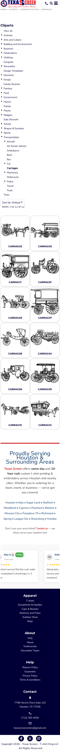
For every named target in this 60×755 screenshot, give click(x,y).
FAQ (30, 638)
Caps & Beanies (30, 609)
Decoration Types (30, 650)
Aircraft (11, 141)
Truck (10, 190)
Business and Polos (30, 613)
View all (8, 30)
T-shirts (30, 600)
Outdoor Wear (30, 617)
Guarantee (30, 671)
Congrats (8, 62)
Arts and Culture (12, 39)
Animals (8, 35)
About (30, 642)
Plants (7, 110)
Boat (9, 155)
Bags (30, 621)
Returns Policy (30, 667)
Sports (7, 132)
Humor (7, 101)
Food (6, 93)
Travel (10, 186)
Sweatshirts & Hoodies (30, 604)
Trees (6, 194)
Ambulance (13, 150)
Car (9, 163)
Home (3, 10)
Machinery (12, 172)
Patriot (7, 106)
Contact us (42, 528)
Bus (9, 159)
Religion (8, 115)
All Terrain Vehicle (16, 146)
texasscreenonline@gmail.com (30, 727)
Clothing (8, 57)
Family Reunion (12, 84)
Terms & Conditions (30, 679)
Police (10, 181)
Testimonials (30, 646)
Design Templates (13, 70)
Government (10, 97)
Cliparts (13, 10)
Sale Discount (11, 119)
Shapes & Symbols (14, 128)
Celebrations (10, 53)
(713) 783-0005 (30, 717)
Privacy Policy (30, 675)
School (7, 124)
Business (8, 48)
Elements (9, 75)
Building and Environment (18, 44)
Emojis (7, 79)
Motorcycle (13, 177)
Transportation (30, 10)
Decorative (9, 66)
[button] (51, 3)
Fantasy (8, 88)
